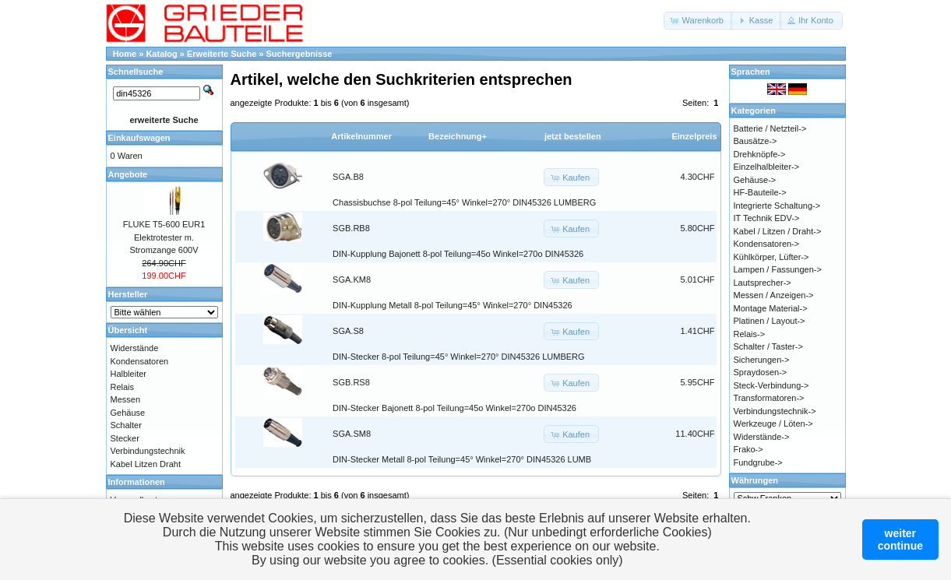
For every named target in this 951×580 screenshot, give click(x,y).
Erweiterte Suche (221, 53)
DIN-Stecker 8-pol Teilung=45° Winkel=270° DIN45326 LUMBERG (458, 356)
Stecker (125, 438)
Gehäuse (128, 412)
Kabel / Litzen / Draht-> (778, 231)
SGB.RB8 (351, 228)
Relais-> (750, 334)
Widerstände (135, 348)
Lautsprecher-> (762, 282)
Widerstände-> (762, 436)
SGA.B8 (348, 176)
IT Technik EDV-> (767, 218)
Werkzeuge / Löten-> (773, 423)
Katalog (161, 53)
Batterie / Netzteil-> (770, 128)
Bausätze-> (755, 141)
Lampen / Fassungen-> (778, 269)
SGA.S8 (348, 331)
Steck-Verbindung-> (771, 385)
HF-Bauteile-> (760, 192)
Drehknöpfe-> (760, 154)
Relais (123, 387)
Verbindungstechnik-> (775, 411)
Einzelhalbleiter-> (767, 166)
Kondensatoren (140, 361)
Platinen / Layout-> (769, 320)
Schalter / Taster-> (768, 346)
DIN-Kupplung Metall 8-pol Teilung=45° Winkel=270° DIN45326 (452, 305)
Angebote (128, 174)
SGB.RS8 (351, 382)
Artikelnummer (361, 136)
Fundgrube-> (758, 462)
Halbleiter (128, 373)
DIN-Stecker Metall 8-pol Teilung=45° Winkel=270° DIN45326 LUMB (462, 459)
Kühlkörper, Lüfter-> (771, 257)
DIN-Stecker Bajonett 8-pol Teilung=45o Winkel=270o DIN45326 (454, 408)
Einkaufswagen (139, 137)
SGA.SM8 (352, 433)
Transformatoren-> (769, 397)
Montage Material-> (771, 308)
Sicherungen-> (762, 359)
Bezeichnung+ (457, 136)
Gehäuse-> (755, 180)
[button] (698, 21)
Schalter (126, 425)
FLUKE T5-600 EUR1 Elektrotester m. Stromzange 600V (164, 237)
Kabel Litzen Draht (146, 464)
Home (125, 53)
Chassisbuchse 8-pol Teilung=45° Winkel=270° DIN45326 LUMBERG (464, 202)
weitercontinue (900, 539)
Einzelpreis (694, 136)
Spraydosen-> (760, 372)
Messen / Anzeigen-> (774, 295)
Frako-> (748, 449)
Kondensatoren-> (767, 243)
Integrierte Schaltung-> (777, 205)
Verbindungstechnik (148, 450)
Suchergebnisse (299, 53)
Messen (126, 399)
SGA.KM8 (352, 279)
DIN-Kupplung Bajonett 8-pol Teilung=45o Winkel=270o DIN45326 (458, 253)
